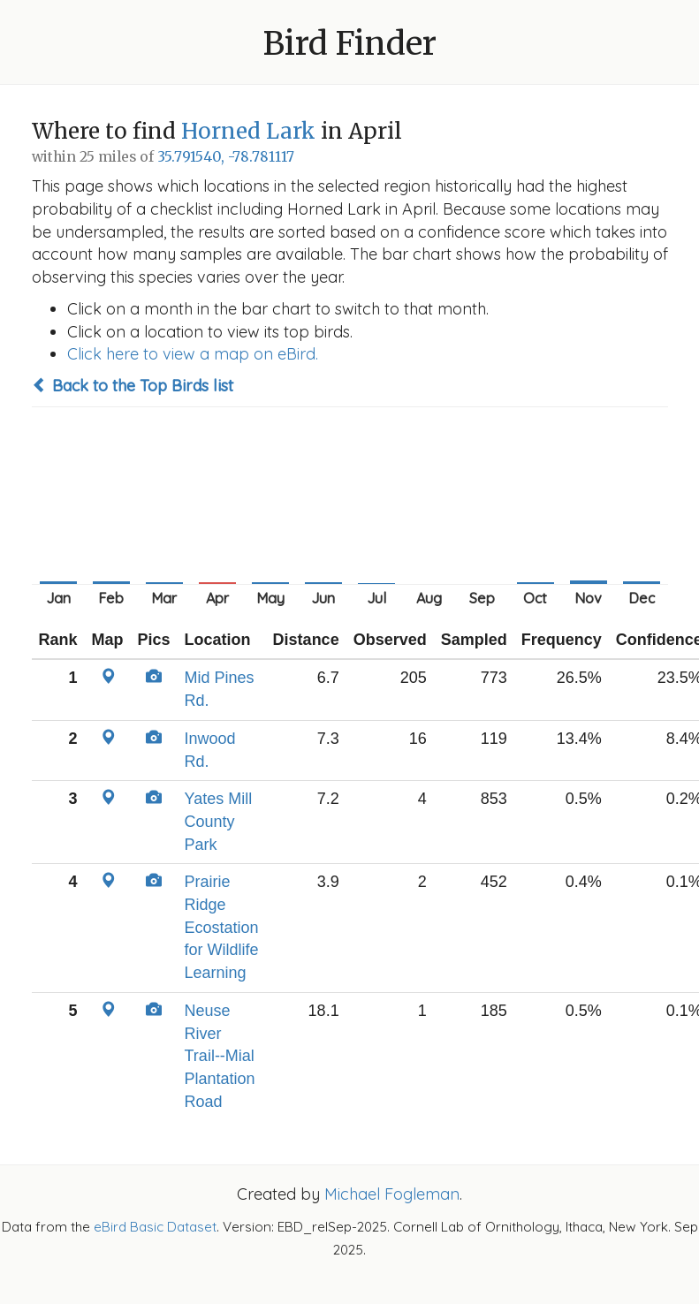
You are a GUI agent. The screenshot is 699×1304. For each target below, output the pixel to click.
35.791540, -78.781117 (225, 156)
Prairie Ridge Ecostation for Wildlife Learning (222, 927)
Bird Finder (350, 44)
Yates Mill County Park (219, 821)
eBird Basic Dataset (155, 1226)
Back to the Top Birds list (132, 385)
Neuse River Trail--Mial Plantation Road (220, 1056)
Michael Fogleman (392, 1194)
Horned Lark (248, 131)
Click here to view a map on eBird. (192, 354)
